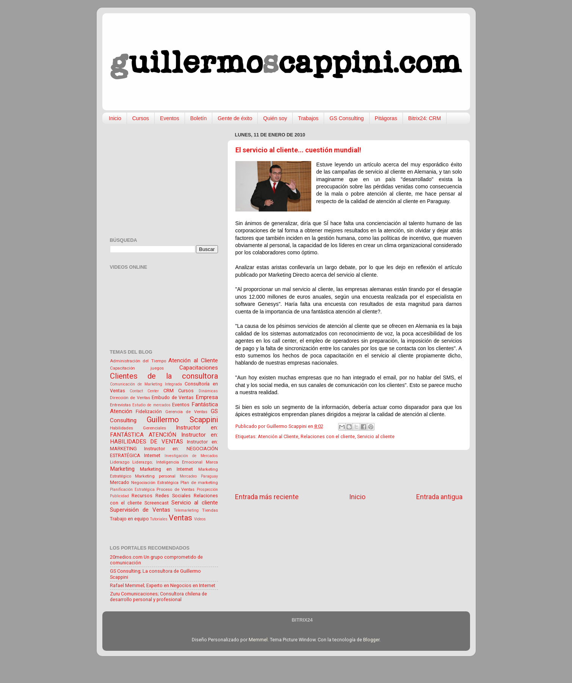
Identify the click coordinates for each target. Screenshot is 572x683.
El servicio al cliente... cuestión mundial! (298, 150)
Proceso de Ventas (175, 489)
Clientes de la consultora (164, 376)
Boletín (198, 118)
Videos (200, 519)
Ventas (180, 517)
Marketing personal (155, 476)
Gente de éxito (235, 118)
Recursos (142, 495)
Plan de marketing (199, 482)
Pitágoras (386, 118)
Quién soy (275, 118)
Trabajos (308, 118)
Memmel (258, 639)
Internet (152, 455)
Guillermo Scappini (182, 419)
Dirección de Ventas (130, 397)
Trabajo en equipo (129, 519)
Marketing (122, 468)
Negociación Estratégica (155, 482)
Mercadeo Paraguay (199, 476)
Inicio (115, 118)
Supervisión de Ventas (140, 509)
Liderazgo (119, 462)
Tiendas (210, 510)
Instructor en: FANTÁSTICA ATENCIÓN (164, 431)
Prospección (207, 489)
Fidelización (149, 411)
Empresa (207, 397)
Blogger (371, 639)
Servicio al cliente (376, 436)
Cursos (140, 118)
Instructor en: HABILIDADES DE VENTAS (164, 438)
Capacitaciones (198, 367)
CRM (168, 390)
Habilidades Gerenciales (138, 428)
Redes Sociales (173, 495)
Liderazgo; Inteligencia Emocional (167, 462)
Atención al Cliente (278, 436)
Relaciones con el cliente (328, 436)
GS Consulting (346, 118)
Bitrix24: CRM (424, 118)
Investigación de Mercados (191, 456)
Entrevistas (120, 404)
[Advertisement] (348, 471)
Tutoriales (159, 519)
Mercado (119, 482)
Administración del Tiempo (138, 360)
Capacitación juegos (137, 368)
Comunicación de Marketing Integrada (146, 384)
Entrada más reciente (267, 497)
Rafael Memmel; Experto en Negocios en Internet (162, 585)
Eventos (169, 118)
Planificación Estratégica (132, 489)
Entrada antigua (439, 497)
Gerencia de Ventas (186, 411)
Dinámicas (208, 391)
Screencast (156, 503)
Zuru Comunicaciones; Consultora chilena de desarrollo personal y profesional (158, 596)
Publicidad (119, 496)
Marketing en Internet (166, 469)
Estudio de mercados (151, 405)
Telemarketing (186, 510)
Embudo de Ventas (173, 397)
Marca (212, 462)
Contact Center (144, 391)
